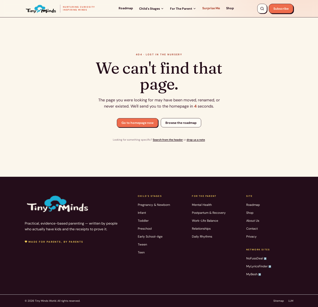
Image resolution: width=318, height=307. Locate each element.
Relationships (201, 229)
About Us (252, 221)
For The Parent (183, 9)
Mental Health (202, 205)
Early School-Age (150, 236)
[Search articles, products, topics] (262, 8)
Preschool (145, 229)
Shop (230, 8)
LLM (290, 301)
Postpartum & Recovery (209, 213)
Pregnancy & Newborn (154, 205)
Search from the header (168, 139)
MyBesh (253, 274)
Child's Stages (151, 9)
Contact (252, 229)
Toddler (143, 221)
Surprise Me (211, 8)
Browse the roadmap (181, 123)
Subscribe (281, 9)
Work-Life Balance (205, 221)
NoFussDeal (256, 258)
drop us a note (196, 139)
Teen (141, 252)
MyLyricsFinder (258, 266)
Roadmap (126, 8)
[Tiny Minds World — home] (60, 8)
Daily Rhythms (202, 236)
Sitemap (278, 301)
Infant (142, 213)
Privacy (251, 236)
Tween (142, 244)
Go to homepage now (137, 123)
